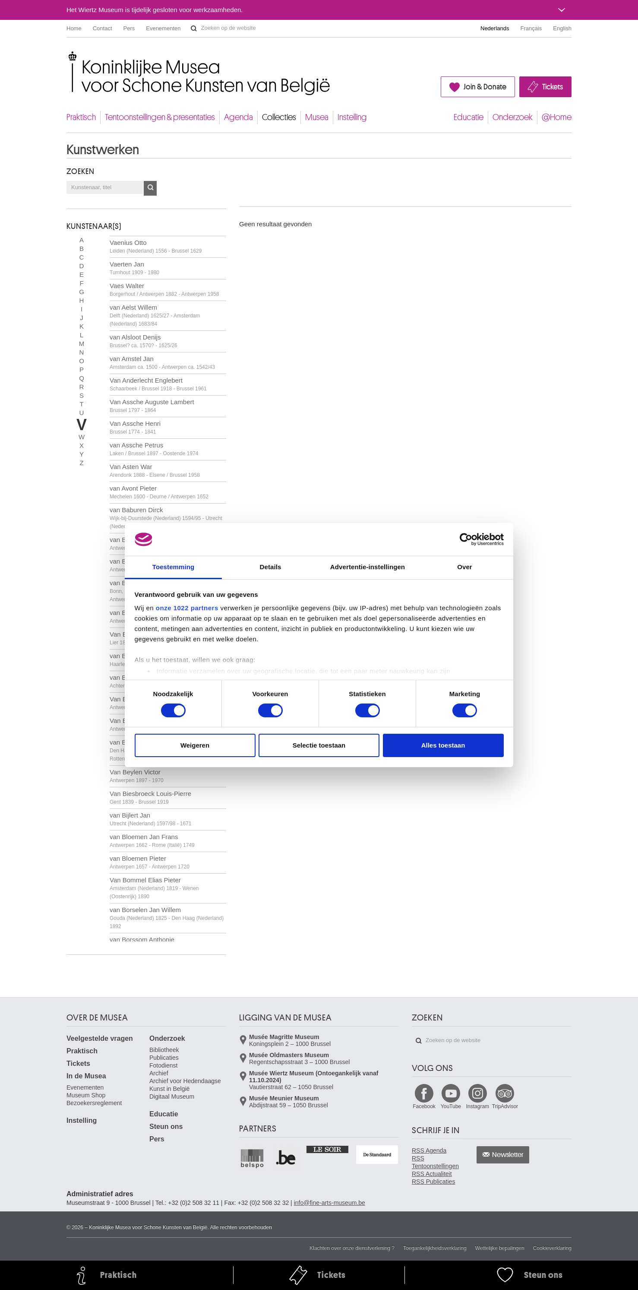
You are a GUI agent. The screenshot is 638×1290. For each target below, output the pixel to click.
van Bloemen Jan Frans (152, 840)
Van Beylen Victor (137, 775)
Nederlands (494, 28)
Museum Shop (85, 1095)
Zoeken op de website (193, 28)
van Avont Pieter (159, 492)
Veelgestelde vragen (99, 1038)
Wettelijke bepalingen (499, 1248)
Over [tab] (464, 567)
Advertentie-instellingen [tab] (367, 567)
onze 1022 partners (187, 608)
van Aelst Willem (155, 315)
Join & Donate (485, 87)
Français (531, 28)
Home (74, 28)
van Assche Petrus (154, 448)
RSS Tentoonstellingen (435, 1162)
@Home (557, 117)
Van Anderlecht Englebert (158, 384)
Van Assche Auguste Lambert (152, 405)
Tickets (552, 87)
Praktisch (81, 117)
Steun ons (166, 1126)
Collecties (279, 117)
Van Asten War (155, 470)
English (562, 28)
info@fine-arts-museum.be (329, 1202)
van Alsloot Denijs (143, 341)
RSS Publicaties (433, 1181)
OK (150, 188)
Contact (102, 28)
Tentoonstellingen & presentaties (160, 117)
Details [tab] (270, 567)
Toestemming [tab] (173, 567)
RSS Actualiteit (432, 1173)
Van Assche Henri (135, 427)
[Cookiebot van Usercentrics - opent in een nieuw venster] (466, 539)
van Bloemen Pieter (150, 862)
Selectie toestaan (319, 745)
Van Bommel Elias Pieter (154, 888)
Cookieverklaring (552, 1248)
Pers (129, 28)
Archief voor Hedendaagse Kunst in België (185, 1085)
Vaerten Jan (134, 268)
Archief (158, 1073)
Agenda (238, 117)
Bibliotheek (164, 1049)
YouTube (451, 1106)
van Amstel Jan (162, 362)
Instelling (352, 117)
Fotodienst (163, 1065)
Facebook (424, 1106)
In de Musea (86, 1076)
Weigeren (194, 745)
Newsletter (508, 1154)
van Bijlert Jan (150, 819)
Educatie (468, 117)
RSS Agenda (429, 1150)
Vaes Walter (164, 289)
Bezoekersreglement (94, 1103)
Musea (316, 117)
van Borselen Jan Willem (167, 917)
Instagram (477, 1106)
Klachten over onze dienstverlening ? (352, 1248)
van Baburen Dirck (166, 517)
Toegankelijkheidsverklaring (435, 1248)
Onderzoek (513, 117)
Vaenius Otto (156, 246)
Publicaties (164, 1057)
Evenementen (163, 28)
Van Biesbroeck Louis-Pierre (150, 797)
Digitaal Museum (171, 1096)
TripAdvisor (505, 1106)
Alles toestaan (443, 745)
